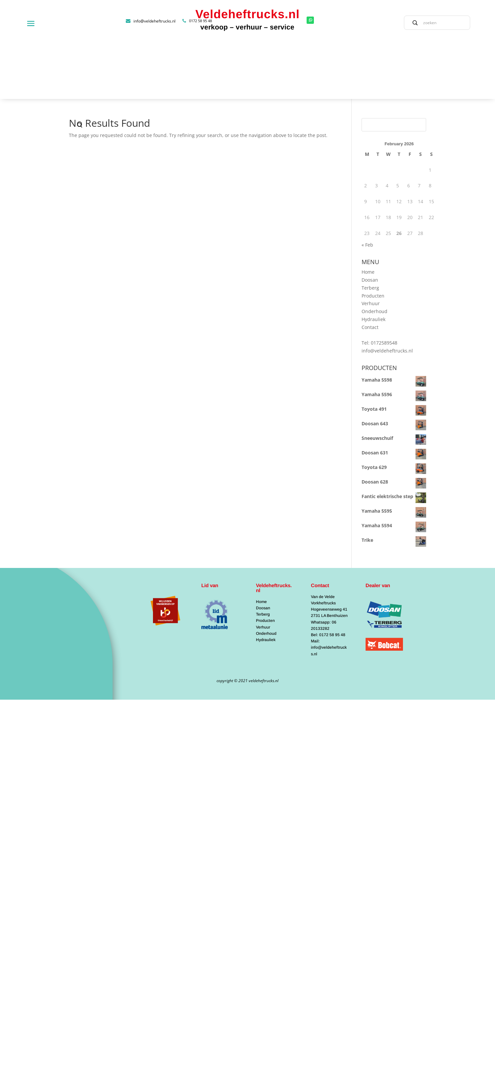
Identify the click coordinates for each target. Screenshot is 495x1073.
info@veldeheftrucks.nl (387, 290)
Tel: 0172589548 (379, 282)
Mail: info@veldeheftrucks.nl (329, 586)
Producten (373, 235)
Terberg (370, 227)
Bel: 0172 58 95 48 (328, 574)
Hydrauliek (373, 259)
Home (368, 211)
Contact (370, 266)
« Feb (367, 184)
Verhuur (371, 243)
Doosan (370, 219)
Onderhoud (374, 251)
